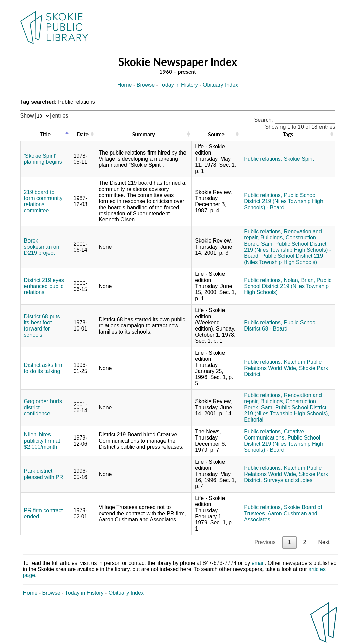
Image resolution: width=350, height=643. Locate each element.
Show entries (44, 116)
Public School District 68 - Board (280, 326)
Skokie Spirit (299, 159)
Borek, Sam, (259, 244)
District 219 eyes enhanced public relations (44, 286)
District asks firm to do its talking (44, 368)
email (258, 563)
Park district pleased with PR (43, 474)
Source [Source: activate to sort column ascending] (216, 134)
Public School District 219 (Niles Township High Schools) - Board (283, 201)
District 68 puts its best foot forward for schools (42, 326)
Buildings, (272, 237)
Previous (264, 542)
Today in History (178, 85)
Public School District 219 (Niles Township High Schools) (283, 259)
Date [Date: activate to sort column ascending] (83, 134)
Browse (146, 85)
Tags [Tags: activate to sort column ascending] (288, 134)
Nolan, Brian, (299, 280)
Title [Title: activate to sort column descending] (45, 134)
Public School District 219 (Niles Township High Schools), (286, 410)
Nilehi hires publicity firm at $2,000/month (42, 441)
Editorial (254, 420)
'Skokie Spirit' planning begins (43, 159)
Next (323, 542)
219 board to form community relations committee (43, 201)
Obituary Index (220, 85)
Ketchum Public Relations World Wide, (283, 365)
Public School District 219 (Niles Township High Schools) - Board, (287, 250)
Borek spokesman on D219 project (41, 247)
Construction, (301, 237)
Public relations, (263, 159)
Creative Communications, (274, 435)
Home (124, 85)
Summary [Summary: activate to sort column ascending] (143, 134)
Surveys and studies (288, 480)
